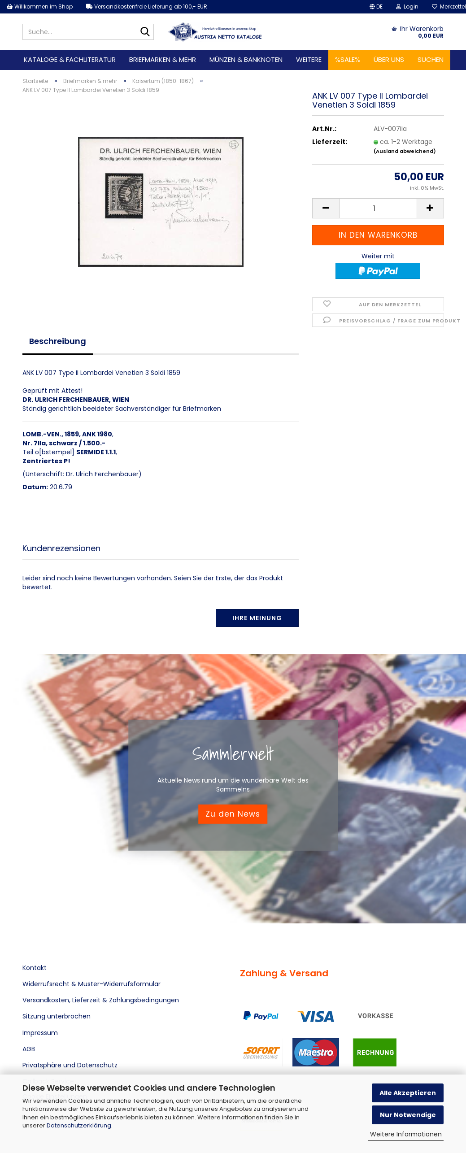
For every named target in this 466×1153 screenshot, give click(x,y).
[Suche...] (145, 32)
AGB (28, 1048)
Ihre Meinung (257, 617)
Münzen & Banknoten (246, 59)
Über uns (389, 59)
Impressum (40, 1032)
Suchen (431, 59)
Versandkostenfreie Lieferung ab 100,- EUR (146, 6)
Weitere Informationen (406, 1134)
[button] (376, 6)
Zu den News (232, 814)
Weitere (309, 59)
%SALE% (347, 59)
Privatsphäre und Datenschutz (70, 1065)
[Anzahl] (378, 208)
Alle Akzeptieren (407, 1092)
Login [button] (407, 6)
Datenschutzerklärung (79, 1125)
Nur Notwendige (408, 1114)
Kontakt (34, 967)
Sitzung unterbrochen (56, 1016)
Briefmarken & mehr (162, 59)
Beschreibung (57, 341)
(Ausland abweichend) (405, 151)
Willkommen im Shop (40, 6)
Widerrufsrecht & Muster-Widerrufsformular (91, 983)
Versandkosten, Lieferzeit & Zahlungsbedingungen (100, 1000)
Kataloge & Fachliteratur (70, 59)
